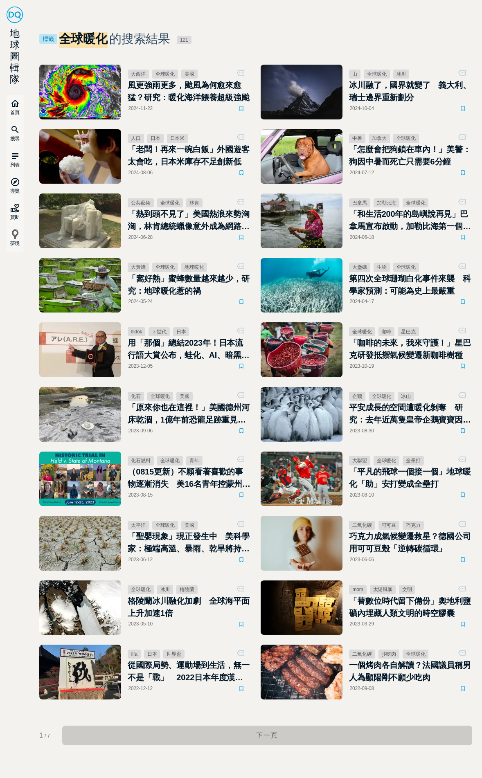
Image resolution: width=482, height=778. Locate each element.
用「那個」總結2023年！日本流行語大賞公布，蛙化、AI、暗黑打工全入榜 (188, 349)
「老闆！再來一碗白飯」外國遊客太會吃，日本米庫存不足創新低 (188, 155)
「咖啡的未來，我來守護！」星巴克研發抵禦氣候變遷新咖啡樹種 (410, 349)
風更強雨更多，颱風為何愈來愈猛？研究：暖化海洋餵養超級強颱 (188, 91)
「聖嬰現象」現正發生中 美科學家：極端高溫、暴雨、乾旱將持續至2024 (188, 543)
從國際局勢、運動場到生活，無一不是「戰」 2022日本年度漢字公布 (188, 672)
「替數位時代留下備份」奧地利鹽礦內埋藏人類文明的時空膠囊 (410, 607)
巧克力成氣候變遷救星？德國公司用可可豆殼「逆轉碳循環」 (410, 542)
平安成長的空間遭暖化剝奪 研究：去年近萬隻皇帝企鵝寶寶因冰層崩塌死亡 (410, 414)
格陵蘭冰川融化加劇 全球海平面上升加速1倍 (188, 607)
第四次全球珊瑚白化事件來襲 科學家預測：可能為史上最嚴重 (410, 284)
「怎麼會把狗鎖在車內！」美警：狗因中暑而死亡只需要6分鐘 (410, 155)
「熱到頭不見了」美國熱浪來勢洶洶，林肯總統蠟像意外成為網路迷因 (188, 220)
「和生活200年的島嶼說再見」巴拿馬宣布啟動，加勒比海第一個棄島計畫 (410, 220)
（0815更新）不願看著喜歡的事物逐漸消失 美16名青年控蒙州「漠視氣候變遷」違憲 (185, 478)
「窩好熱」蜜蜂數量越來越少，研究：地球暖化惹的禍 (188, 284)
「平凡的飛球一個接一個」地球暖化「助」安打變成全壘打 (410, 477)
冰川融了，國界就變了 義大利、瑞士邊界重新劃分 (410, 91)
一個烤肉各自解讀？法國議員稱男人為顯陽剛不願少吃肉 (410, 671)
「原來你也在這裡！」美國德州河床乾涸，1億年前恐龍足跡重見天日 (188, 414)
